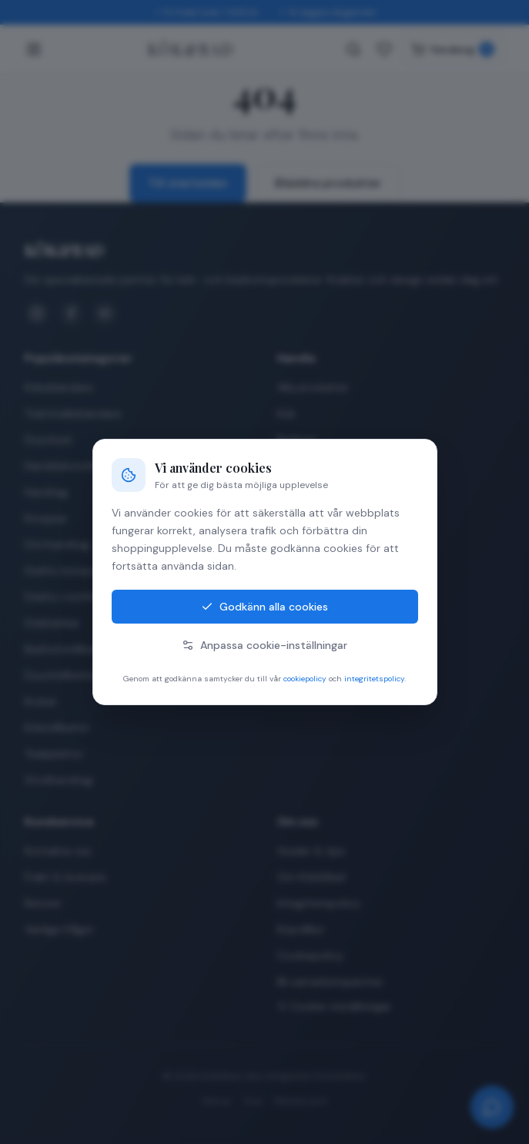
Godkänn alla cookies (264, 607)
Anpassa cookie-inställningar (264, 645)
